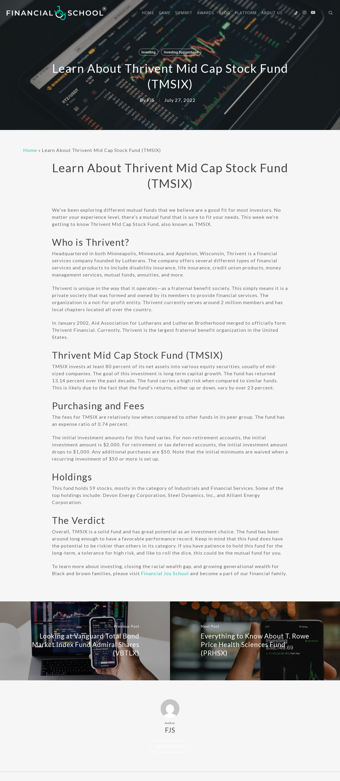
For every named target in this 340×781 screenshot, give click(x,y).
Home (30, 150)
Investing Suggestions (181, 52)
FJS (151, 100)
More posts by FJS (170, 746)
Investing (148, 52)
